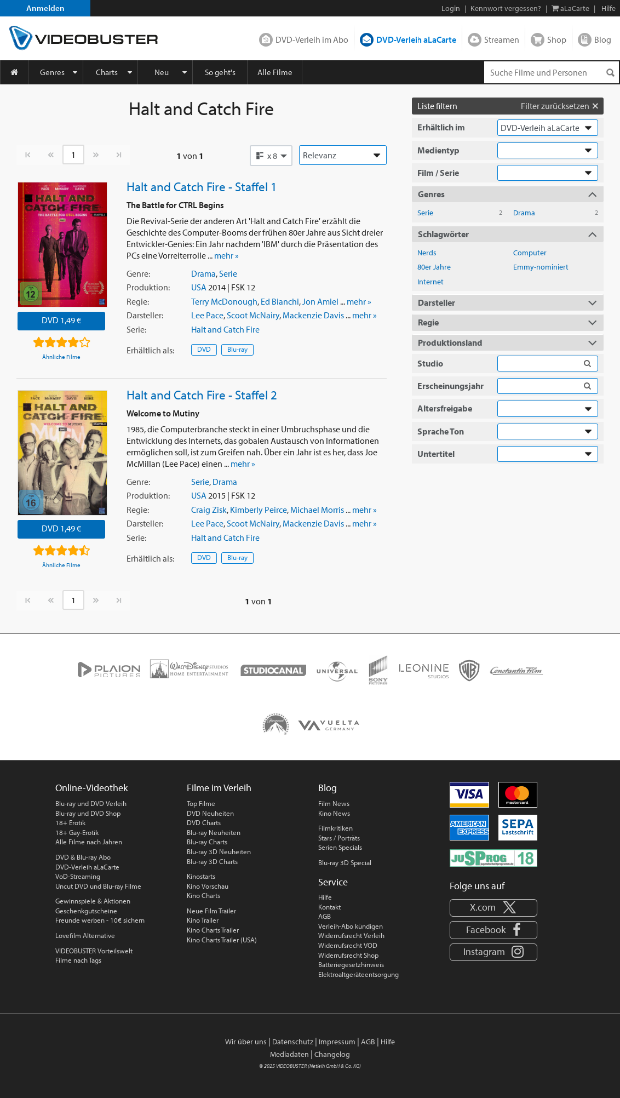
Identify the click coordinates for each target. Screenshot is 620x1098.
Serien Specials (340, 847)
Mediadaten (289, 1054)
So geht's (220, 72)
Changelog (332, 1054)
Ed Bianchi (280, 301)
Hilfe (325, 897)
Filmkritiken (335, 828)
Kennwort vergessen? (505, 8)
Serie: (136, 329)
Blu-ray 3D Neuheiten (219, 851)
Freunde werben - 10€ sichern (100, 920)
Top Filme (201, 803)
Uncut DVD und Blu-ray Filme (98, 886)
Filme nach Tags (78, 960)
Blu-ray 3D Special (344, 862)
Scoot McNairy (253, 315)
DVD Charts (204, 822)
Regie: (138, 301)
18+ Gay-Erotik (77, 832)
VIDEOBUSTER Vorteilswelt (94, 950)
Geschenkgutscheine (86, 910)
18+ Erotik (70, 822)
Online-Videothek (91, 787)
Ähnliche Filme (61, 357)
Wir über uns (246, 1041)
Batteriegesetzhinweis (351, 964)
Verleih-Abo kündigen (350, 926)
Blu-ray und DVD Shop (87, 813)
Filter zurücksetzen (559, 105)
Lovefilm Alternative (85, 935)
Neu (161, 72)
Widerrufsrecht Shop (348, 955)
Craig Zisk (209, 509)
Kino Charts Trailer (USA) (222, 939)
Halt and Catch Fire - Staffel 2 (202, 394)
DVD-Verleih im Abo (311, 39)
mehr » (226, 255)
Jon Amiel (320, 301)
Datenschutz (292, 1041)
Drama (203, 273)
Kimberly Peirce (258, 509)
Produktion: (148, 287)
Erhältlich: (150, 350)
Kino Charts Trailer (213, 929)
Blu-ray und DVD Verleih (91, 803)
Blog (602, 39)
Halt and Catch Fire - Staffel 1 (202, 186)
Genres (52, 72)
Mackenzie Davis (313, 315)
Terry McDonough (224, 301)
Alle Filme (274, 72)
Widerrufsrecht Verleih (351, 935)
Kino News (334, 813)
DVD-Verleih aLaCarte (416, 39)
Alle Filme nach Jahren (88, 841)
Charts (107, 72)
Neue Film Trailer (211, 910)
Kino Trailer (203, 920)
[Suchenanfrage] (551, 72)
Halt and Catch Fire (225, 329)
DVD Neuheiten (210, 813)
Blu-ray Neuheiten (213, 832)
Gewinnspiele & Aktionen (92, 900)
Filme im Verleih (219, 787)
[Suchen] (610, 72)
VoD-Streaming (77, 876)
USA (198, 287)
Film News (333, 803)
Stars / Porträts (339, 837)
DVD (204, 349)
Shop (556, 39)
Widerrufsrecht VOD (347, 945)
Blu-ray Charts (207, 841)
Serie (228, 273)
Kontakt (329, 906)
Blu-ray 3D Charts (212, 861)
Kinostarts (201, 876)
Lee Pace (207, 315)
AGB (324, 916)
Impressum (337, 1041)
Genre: (138, 273)
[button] (271, 155)
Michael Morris (317, 509)
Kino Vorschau (207, 886)
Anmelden (45, 8)
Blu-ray (237, 349)
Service (333, 882)
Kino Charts (203, 895)
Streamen (501, 39)
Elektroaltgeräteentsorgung (358, 974)
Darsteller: (145, 315)
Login (450, 8)
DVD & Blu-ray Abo (83, 857)
